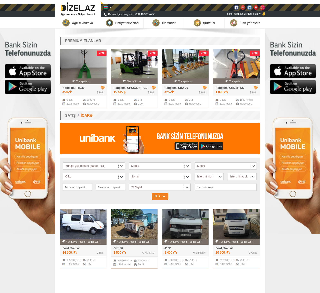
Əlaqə (256, 287)
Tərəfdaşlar (215, 287)
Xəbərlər (230, 287)
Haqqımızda (198, 287)
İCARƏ (86, 115)
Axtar (161, 196)
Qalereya (244, 287)
